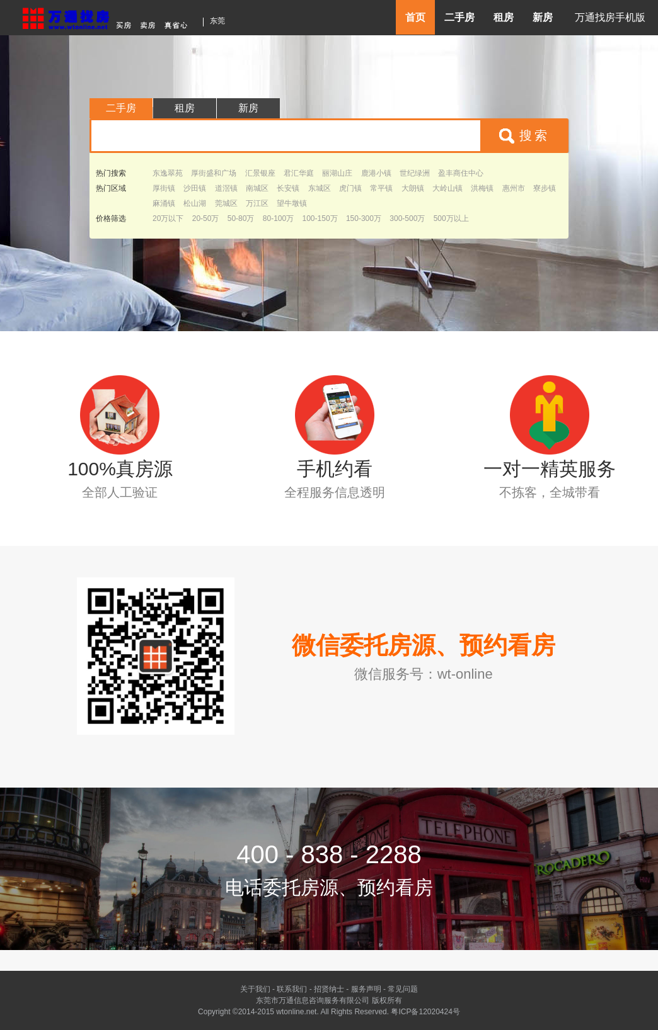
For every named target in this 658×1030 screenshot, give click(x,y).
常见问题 (403, 989)
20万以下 (168, 218)
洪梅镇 (482, 188)
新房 (543, 17)
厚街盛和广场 (213, 173)
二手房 (459, 17)
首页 (415, 17)
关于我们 (255, 989)
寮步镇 (544, 188)
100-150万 (320, 218)
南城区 (257, 188)
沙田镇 (194, 188)
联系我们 (292, 989)
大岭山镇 (447, 188)
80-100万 (278, 218)
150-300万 (363, 218)
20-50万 (205, 218)
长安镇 (288, 188)
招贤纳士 (329, 989)
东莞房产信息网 (108, 16)
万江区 (257, 203)
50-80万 (241, 218)
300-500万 (407, 218)
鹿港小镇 (376, 173)
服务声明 (366, 989)
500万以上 (451, 218)
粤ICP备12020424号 (425, 1011)
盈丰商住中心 (460, 173)
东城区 (319, 188)
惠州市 (513, 188)
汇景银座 (260, 173)
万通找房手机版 (610, 17)
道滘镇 (226, 188)
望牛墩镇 (292, 203)
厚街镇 (164, 188)
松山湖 (194, 203)
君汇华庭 (299, 173)
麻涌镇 (164, 203)
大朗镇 (412, 188)
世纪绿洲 (415, 173)
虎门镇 (350, 188)
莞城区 (226, 203)
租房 (504, 17)
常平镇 (381, 188)
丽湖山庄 (337, 173)
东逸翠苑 (168, 173)
